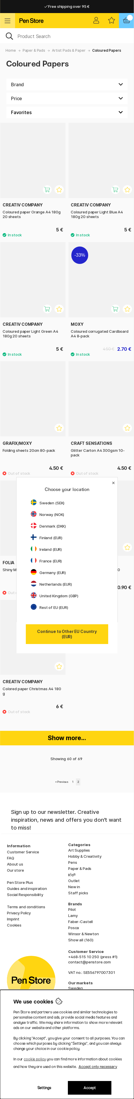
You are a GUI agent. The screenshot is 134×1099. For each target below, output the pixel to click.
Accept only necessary (98, 1066)
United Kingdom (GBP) (54, 595)
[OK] (67, 35)
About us (15, 864)
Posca (73, 927)
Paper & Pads (34, 50)
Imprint (13, 919)
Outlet (74, 880)
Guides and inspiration (27, 888)
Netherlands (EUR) (51, 584)
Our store (15, 870)
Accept (90, 1088)
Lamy (72, 915)
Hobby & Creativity (84, 856)
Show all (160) (80, 940)
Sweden (75, 988)
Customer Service (23, 852)
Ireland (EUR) (46, 549)
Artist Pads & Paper (68, 50)
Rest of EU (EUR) (49, 607)
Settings (44, 1088)
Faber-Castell (80, 921)
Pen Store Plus (20, 882)
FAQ (10, 858)
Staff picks (78, 893)
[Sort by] (67, 112)
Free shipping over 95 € (67, 6)
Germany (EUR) (48, 572)
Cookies (14, 925)
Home (11, 50)
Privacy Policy (19, 913)
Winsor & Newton (83, 933)
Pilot (72, 909)
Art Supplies (79, 850)
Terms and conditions (26, 906)
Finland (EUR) (46, 537)
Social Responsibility (25, 894)
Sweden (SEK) (47, 503)
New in (74, 886)
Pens (72, 862)
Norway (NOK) (47, 514)
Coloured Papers (106, 50)
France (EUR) (46, 561)
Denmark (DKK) (48, 526)
